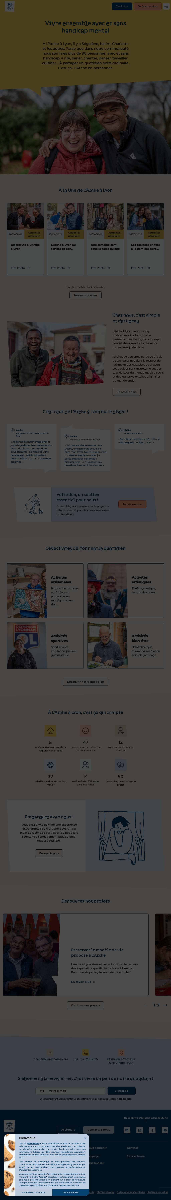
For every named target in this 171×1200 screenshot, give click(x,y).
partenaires (33, 1143)
